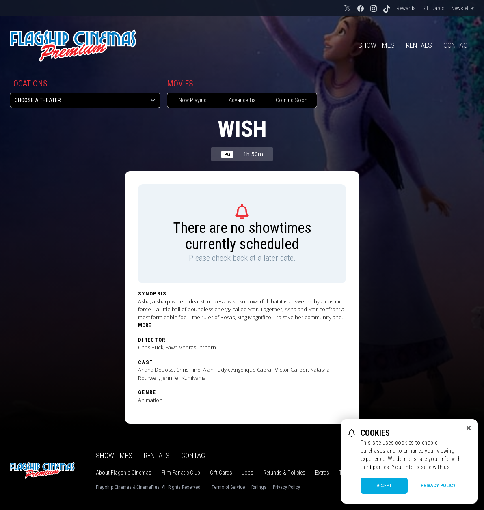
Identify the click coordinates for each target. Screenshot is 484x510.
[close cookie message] (469, 428)
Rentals (419, 45)
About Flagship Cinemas (123, 472)
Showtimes (376, 45)
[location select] (85, 100)
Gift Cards (433, 8)
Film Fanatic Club (180, 472)
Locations (29, 83)
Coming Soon (291, 100)
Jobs (247, 472)
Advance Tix (242, 100)
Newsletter (462, 8)
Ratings (258, 487)
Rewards (406, 8)
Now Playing (193, 100)
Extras (322, 472)
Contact (457, 45)
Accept (384, 485)
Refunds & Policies (284, 472)
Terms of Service (228, 487)
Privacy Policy (286, 487)
